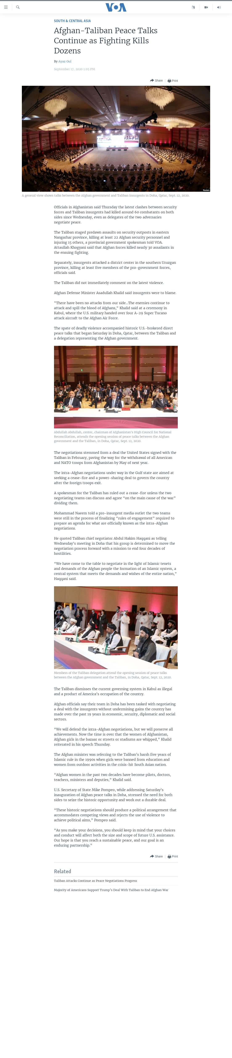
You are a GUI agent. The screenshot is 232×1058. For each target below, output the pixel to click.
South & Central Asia (72, 21)
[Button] (156, 81)
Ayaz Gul (64, 61)
